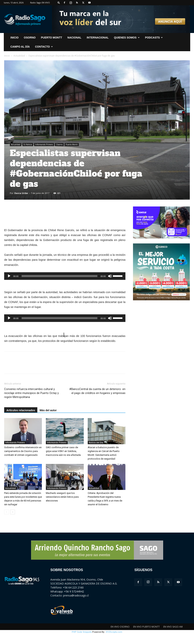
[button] (59, 2)
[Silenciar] (110, 276)
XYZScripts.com (114, 632)
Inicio (7, 55)
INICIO (14, 37)
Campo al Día (20, 46)
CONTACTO (44, 46)
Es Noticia (27, 144)
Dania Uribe (21, 193)
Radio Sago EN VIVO (40, 2)
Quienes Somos (127, 37)
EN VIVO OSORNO (120, 626)
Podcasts (154, 37)
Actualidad (19, 55)
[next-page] (12, 512)
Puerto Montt (51, 37)
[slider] (60, 276)
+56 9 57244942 (74, 591)
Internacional (98, 37)
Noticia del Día (96, 442)
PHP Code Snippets (82, 632)
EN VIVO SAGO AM (173, 626)
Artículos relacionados (20, 410)
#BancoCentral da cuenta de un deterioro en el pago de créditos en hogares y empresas (97, 391)
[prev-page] (6, 512)
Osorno (30, 37)
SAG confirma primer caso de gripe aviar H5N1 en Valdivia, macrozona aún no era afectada (63, 451)
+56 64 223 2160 (73, 587)
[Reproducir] (9, 276)
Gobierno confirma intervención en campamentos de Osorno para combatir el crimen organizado (23, 451)
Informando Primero (44, 144)
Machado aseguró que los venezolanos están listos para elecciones (62, 497)
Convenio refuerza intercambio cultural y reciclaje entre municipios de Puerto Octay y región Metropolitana (31, 393)
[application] (64, 276)
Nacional (74, 37)
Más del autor (48, 410)
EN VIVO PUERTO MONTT (146, 626)
